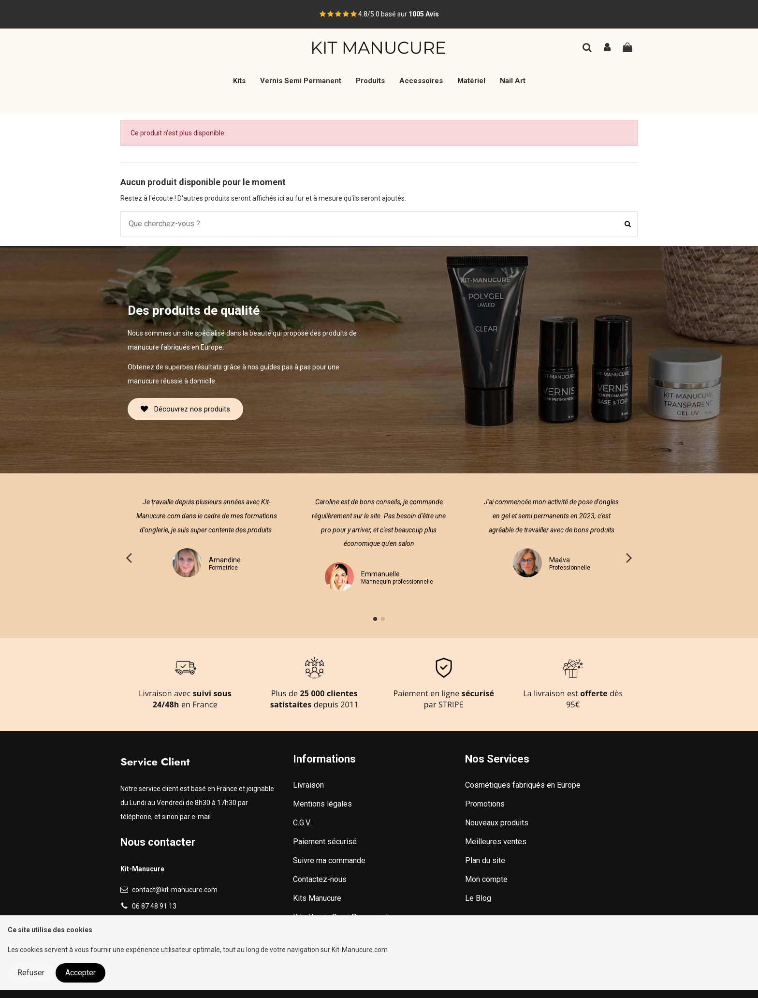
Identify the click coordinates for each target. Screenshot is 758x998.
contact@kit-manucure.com (175, 890)
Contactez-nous (320, 879)
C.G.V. (302, 822)
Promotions (485, 803)
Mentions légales (322, 803)
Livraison (308, 785)
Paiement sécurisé (325, 841)
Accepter (80, 972)
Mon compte (486, 879)
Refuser (30, 972)
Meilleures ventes (495, 841)
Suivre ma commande (329, 860)
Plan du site (485, 860)
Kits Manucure (317, 898)
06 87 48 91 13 (154, 906)
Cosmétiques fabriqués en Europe (523, 785)
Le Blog (478, 898)
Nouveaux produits (496, 822)
